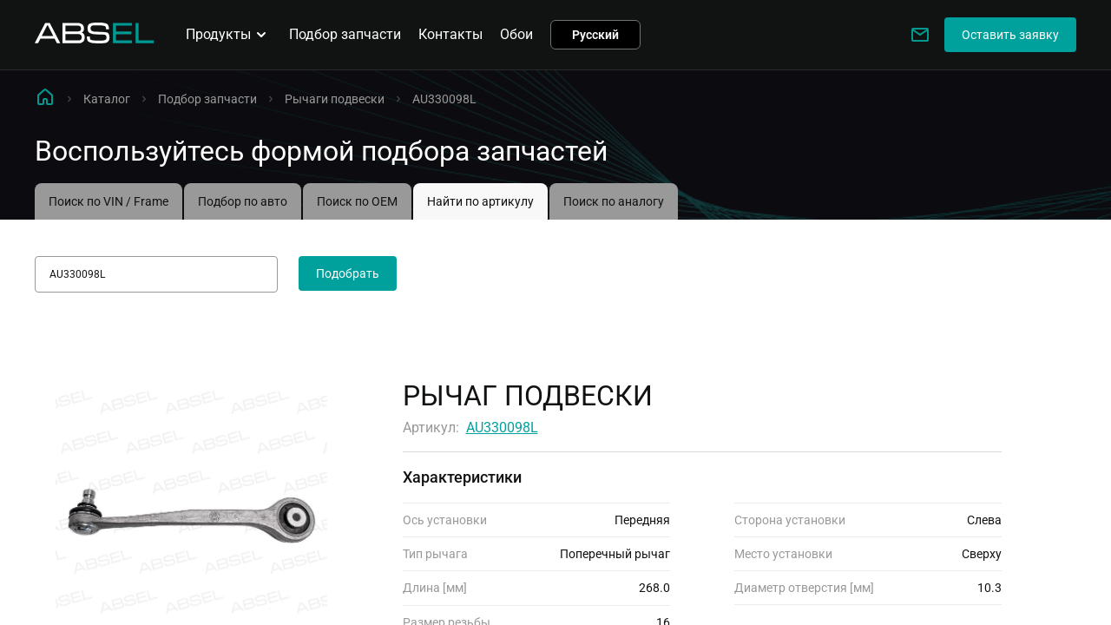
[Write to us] (920, 34)
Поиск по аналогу (613, 201)
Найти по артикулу (480, 201)
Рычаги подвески (335, 99)
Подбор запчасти (345, 34)
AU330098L (502, 427)
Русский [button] (595, 35)
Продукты (229, 34)
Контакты (450, 34)
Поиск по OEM (357, 201)
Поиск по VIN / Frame (108, 201)
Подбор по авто (242, 201)
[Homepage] (94, 38)
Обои (516, 34)
